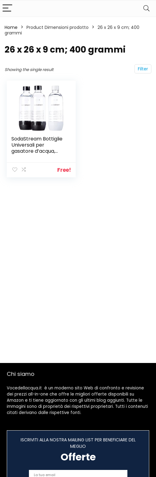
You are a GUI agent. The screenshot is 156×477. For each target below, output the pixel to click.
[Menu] (7, 8)
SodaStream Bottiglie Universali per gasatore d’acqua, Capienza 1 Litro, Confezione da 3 (36, 151)
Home (11, 27)
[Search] (146, 8)
